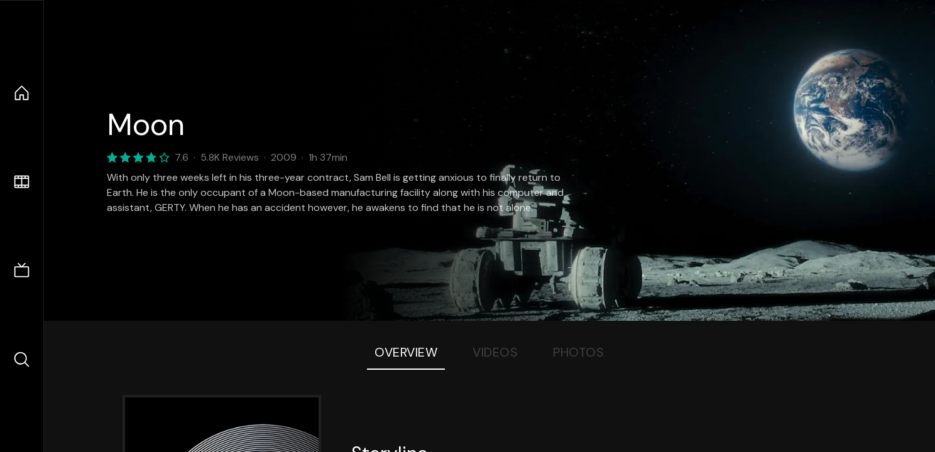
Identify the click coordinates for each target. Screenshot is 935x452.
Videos (495, 352)
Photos (578, 352)
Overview (406, 352)
